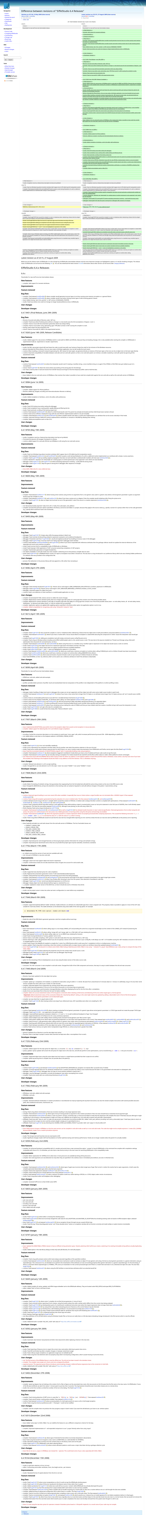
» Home (6, 13)
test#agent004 (41, 877)
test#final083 (41, 298)
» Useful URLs (8, 41)
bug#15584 (34, 647)
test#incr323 (53, 498)
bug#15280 (35, 1067)
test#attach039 (36, 1306)
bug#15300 (36, 954)
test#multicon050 (42, 1488)
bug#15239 (48, 1313)
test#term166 (67, 1398)
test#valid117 (67, 1172)
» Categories (7, 19)
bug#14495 (79, 698)
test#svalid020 (120, 1019)
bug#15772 (36, 461)
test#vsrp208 (55, 806)
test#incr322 (40, 415)
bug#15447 (34, 950)
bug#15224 (62, 1074)
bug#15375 (126, 1021)
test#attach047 (41, 1113)
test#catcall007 (124, 1023)
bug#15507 (34, 368)
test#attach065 (104, 458)
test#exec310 (40, 694)
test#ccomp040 (98, 1021)
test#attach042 (41, 1166)
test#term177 (41, 495)
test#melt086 (53, 644)
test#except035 (41, 755)
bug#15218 (36, 1012)
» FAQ (5, 23)
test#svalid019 (110, 1019)
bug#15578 (33, 553)
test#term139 (37, 802)
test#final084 (41, 296)
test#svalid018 (41, 1115)
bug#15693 (46, 539)
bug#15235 (35, 1300)
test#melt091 (40, 364)
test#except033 (50, 1221)
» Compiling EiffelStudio (11, 33)
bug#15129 (35, 1310)
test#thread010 (41, 412)
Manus (23, 16)
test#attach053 (88, 1024)
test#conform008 (42, 1010)
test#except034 (52, 1067)
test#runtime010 (41, 1444)
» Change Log (8, 37)
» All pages (7, 47)
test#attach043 (54, 1166)
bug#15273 (33, 1221)
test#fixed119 (51, 1170)
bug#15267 (39, 1122)
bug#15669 (36, 588)
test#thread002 (36, 655)
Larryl (83, 16)
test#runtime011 (41, 1173)
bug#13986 (34, 709)
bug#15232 (40, 952)
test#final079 (52, 415)
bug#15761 (35, 500)
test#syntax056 (75, 1024)
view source (45, 14)
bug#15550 (34, 645)
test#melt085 (41, 644)
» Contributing (8, 35)
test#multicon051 (134, 1019)
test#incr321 (40, 879)
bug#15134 (36, 463)
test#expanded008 (42, 542)
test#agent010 (54, 877)
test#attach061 (125, 633)
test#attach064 (102, 500)
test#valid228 (116, 1304)
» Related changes (9, 68)
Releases (26, 1512)
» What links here (9, 66)
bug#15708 (36, 541)
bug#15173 (34, 1442)
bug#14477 (52, 694)
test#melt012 (41, 634)
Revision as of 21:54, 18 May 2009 (31, 14)
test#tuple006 (59, 802)
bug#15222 (37, 1311)
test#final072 (94, 1310)
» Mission (7, 15)
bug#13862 (90, 699)
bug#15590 (34, 649)
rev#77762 (54, 808)
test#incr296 (68, 1494)
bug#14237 (34, 1481)
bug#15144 (35, 1308)
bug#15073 (34, 1486)
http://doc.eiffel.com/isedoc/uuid (70, 1321)
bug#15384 (36, 1070)
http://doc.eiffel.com (63, 1365)
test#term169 (88, 1308)
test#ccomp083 (111, 1021)
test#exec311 (40, 703)
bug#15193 (76, 1387)
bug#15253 (34, 1216)
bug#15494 (36, 880)
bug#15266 (33, 1218)
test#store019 (41, 1267)
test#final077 (41, 813)
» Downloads (8, 21)
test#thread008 (36, 653)
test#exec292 (41, 1437)
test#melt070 (132, 801)
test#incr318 (63, 1170)
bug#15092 (35, 638)
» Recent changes (9, 49)
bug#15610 (47, 586)
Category (24, 1510)
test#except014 (93, 799)
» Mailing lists (8, 25)
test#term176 (41, 498)
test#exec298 (79, 699)
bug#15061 (52, 1494)
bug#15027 (35, 1495)
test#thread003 (41, 651)
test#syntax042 (41, 810)
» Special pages (8, 70)
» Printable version (9, 72)
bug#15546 (34, 707)
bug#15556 (125, 749)
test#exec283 (112, 1023)
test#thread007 (54, 651)
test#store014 (47, 802)
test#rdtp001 (114, 945)
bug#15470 (33, 946)
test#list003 (38, 928)
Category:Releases (119, 263)
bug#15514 (70, 810)
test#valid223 (102, 1492)
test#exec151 (41, 753)
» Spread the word (9, 17)
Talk (27, 16)
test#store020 (41, 1260)
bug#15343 (35, 1000)
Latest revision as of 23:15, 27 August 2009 (94, 14)
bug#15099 (80, 1490)
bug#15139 (35, 1304)
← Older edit (25, 19)
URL (51, 263)
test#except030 (106, 799)
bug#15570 (35, 633)
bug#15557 (36, 535)
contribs (32, 16)
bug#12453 (34, 1483)
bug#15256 (26, 1265)
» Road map (7, 39)
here (80, 263)
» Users (6, 51)
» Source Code (8, 31)
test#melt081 (27, 802)
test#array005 (39, 934)
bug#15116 (44, 1484)
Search (6, 55)
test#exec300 (40, 701)
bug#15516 (34, 745)
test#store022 (53, 701)
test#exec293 (100, 1396)
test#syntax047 (54, 810)
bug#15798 (35, 458)
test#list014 (38, 932)
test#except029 (27, 797)
